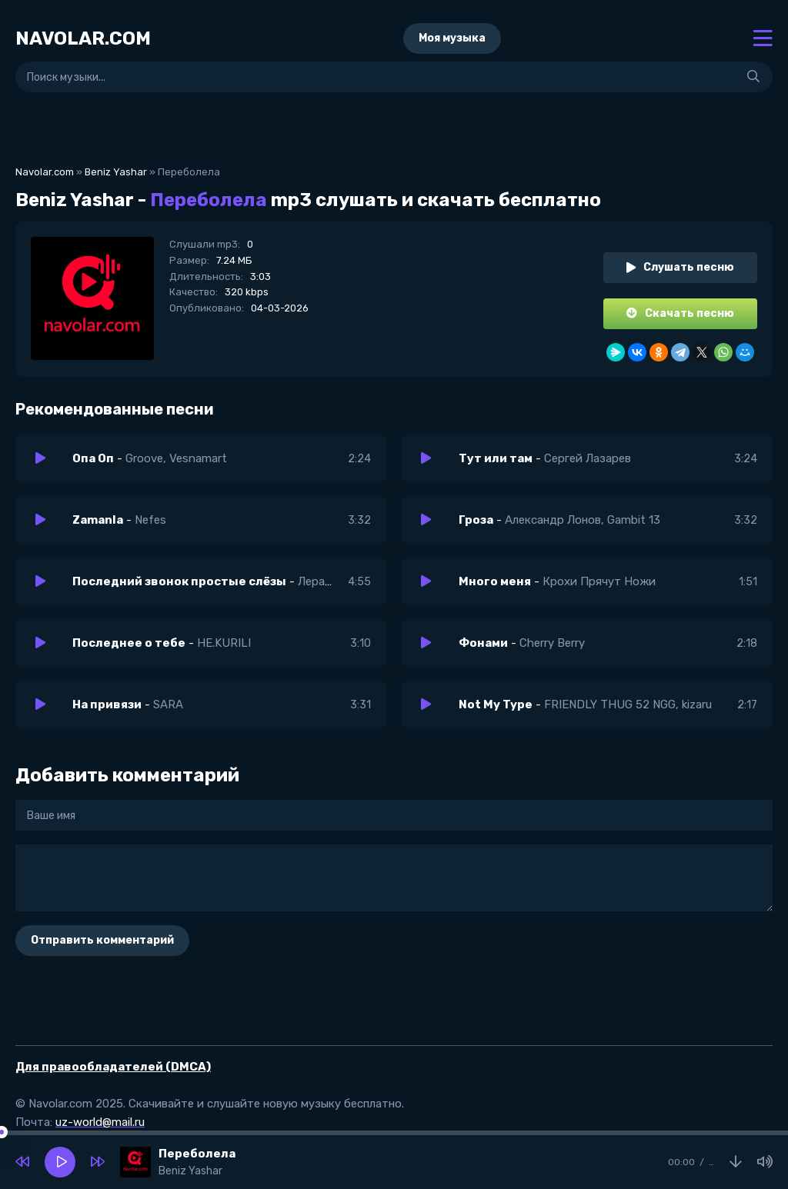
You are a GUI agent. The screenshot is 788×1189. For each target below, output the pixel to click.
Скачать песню (680, 313)
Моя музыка (452, 38)
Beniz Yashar (116, 172)
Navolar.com (44, 172)
